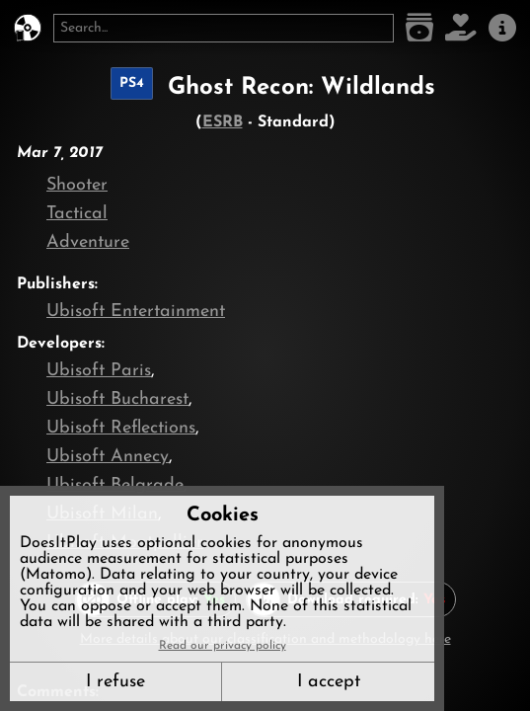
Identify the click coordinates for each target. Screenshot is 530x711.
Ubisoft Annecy (107, 456)
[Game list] (419, 28)
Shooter (77, 185)
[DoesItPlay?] (27, 28)
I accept (328, 681)
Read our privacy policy (222, 646)
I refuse (115, 681)
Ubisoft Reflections (120, 428)
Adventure (87, 242)
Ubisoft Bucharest (117, 399)
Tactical (77, 213)
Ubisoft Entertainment (135, 311)
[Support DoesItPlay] (461, 28)
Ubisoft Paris (98, 370)
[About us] (502, 28)
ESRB (222, 122)
